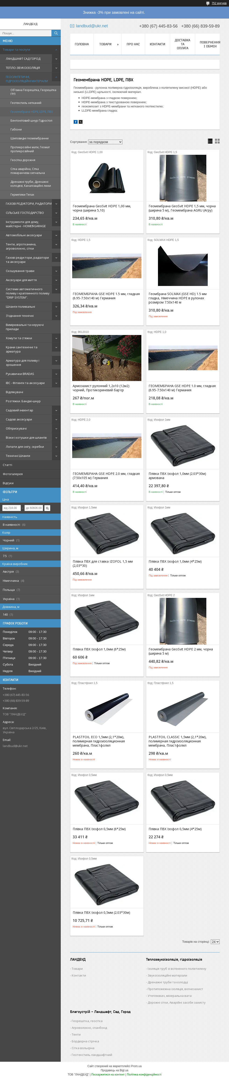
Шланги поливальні (20, 306)
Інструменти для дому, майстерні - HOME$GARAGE (26, 224)
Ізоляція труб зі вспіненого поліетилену (177, 968)
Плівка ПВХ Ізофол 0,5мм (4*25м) (175, 829)
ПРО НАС (133, 44)
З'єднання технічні (20, 316)
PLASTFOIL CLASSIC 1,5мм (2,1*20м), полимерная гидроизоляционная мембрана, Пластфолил (178, 741)
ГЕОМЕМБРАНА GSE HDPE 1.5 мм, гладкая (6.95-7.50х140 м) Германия (106, 296)
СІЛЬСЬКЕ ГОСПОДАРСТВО (25, 213)
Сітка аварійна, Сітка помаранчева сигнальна (28, 171)
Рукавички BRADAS (20, 374)
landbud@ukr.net (15, 746)
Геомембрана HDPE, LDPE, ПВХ (32, 112)
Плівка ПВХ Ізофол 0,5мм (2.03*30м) (101, 912)
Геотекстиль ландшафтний (92, 1055)
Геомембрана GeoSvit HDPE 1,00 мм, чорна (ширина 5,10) (102, 208)
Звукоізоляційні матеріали (167, 975)
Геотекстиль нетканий (26, 103)
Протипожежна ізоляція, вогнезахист (175, 989)
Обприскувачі (16, 428)
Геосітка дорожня (23, 160)
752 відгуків (219, 3)
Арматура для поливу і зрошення (22, 362)
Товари (77, 968)
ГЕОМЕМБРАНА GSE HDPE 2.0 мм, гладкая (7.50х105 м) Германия (106, 476)
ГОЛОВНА (82, 44)
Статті (7, 465)
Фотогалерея (13, 474)
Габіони (16, 129)
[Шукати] (56, 33)
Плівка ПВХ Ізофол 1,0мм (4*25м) (175, 561)
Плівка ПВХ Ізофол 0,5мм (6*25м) (99, 829)
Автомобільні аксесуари (24, 235)
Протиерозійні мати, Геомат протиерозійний (30, 149)
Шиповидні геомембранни (30, 138)
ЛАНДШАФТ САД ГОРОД (23, 58)
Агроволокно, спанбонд (89, 1028)
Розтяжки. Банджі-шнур (23, 401)
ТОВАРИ (105, 44)
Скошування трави (20, 271)
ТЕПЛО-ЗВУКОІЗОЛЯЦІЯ (23, 68)
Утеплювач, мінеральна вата (170, 996)
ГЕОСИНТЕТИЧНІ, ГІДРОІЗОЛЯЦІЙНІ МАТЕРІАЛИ (27, 79)
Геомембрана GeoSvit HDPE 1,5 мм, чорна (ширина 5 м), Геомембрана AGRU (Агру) (182, 208)
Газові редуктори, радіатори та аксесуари (27, 259)
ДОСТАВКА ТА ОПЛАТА (182, 44)
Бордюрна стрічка (85, 1041)
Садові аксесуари (19, 419)
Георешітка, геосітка (87, 1021)
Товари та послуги (16, 49)
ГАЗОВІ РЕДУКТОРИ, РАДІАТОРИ (29, 203)
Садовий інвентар (19, 410)
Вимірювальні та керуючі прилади (25, 327)
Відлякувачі (14, 392)
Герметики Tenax (22, 195)
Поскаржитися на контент (108, 1074)
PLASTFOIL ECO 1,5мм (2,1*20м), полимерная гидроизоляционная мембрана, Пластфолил (99, 741)
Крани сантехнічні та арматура (21, 349)
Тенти (76, 1034)
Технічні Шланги (18, 456)
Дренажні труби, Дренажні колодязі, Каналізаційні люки (31, 184)
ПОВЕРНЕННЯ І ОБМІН (210, 44)
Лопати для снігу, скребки (25, 446)
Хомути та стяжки (19, 338)
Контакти (79, 975)
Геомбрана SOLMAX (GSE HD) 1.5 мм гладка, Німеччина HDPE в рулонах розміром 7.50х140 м (178, 298)
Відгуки (8, 483)
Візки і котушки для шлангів (26, 437)
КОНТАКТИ (157, 44)
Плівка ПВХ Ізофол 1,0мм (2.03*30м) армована (177, 476)
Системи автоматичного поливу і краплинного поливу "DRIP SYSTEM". (28, 293)
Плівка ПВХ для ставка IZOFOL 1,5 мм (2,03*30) (103, 563)
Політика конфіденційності (144, 1074)
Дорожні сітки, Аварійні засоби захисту (177, 1002)
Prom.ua (136, 1066)
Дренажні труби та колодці (168, 982)
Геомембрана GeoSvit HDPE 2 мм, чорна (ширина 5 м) (181, 651)
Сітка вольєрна (83, 1048)
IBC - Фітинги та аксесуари (25, 383)
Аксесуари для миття (21, 280)
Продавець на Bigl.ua (114, 1070)
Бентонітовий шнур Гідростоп (31, 121)
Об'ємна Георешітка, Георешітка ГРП (33, 92)
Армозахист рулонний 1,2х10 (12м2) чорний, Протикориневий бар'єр (101, 388)
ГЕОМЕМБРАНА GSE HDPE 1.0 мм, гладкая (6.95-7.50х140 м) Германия (182, 388)
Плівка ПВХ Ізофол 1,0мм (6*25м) (99, 649)
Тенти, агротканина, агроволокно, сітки (21, 246)
